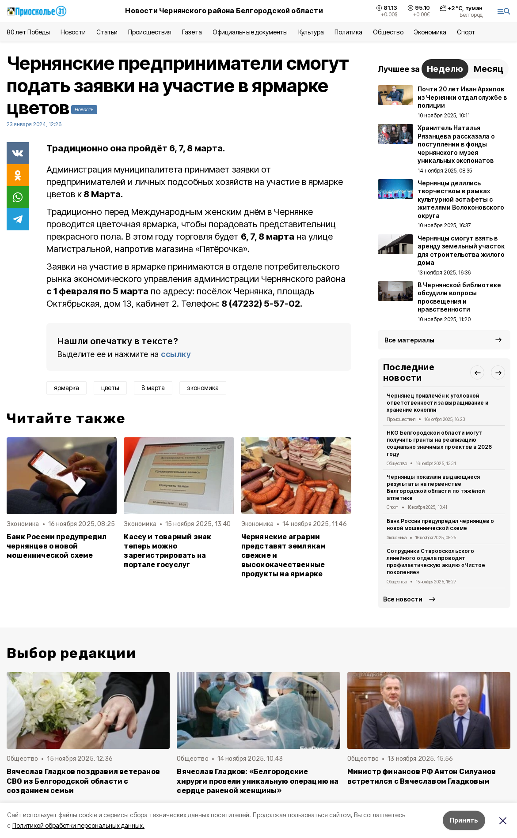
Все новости (402, 599)
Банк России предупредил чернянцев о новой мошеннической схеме (56, 546)
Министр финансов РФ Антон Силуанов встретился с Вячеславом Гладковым (421, 776)
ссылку (176, 354)
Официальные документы (250, 32)
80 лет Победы (28, 32)
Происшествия (149, 32)
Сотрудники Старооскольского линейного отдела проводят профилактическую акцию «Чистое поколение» (436, 561)
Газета (192, 32)
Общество (388, 32)
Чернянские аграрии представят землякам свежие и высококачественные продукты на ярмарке (283, 555)
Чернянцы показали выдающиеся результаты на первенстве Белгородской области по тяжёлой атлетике (436, 487)
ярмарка (66, 387)
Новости (73, 32)
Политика (348, 32)
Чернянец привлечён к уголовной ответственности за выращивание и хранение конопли (437, 402)
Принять (464, 820)
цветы (110, 387)
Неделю (445, 69)
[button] (477, 372)
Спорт (466, 32)
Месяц (488, 69)
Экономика (430, 32)
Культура (311, 32)
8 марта (153, 387)
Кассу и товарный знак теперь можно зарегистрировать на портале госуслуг (167, 551)
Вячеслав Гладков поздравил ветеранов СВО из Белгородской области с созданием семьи (83, 780)
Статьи (107, 32)
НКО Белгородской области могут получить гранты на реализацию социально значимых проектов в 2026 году (439, 443)
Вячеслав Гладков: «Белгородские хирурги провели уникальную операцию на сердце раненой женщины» (257, 780)
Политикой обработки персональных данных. (78, 825)
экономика (203, 387)
